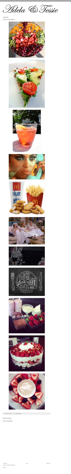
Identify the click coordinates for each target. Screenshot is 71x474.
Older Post (48, 463)
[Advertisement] (26, 454)
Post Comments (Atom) (11, 465)
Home (27, 463)
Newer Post (5, 463)
